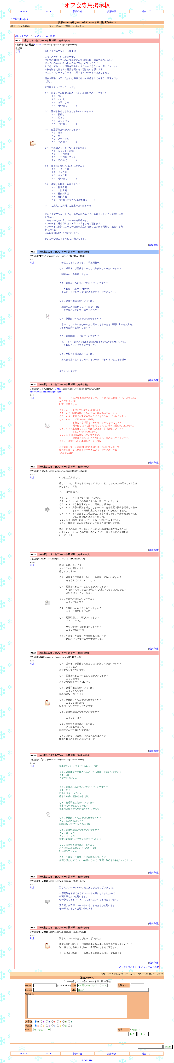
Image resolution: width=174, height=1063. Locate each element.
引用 (17, 51)
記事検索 (111, 11)
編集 (151, 245)
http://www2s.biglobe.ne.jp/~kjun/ (46, 391)
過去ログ (146, 11)
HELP (48, 11)
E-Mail (37, 44)
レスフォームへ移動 (45, 36)
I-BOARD (87, 1060)
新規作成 (77, 11)
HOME (23, 11)
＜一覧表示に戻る (19, 18)
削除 (156, 245)
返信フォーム (87, 977)
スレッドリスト (23, 36)
